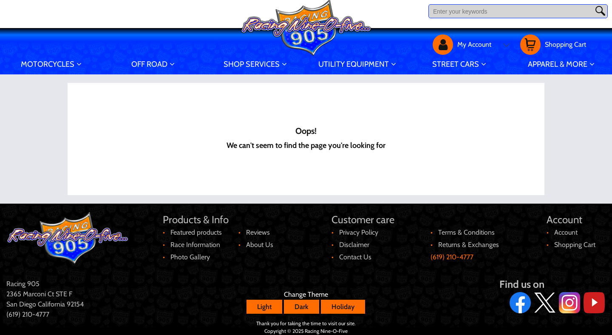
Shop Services (252, 64)
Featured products (196, 232)
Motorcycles (47, 64)
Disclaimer (354, 245)
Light (264, 307)
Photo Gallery (190, 257)
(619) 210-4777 (452, 257)
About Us (259, 245)
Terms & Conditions (466, 232)
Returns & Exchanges (468, 245)
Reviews (258, 232)
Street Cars (455, 64)
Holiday (343, 307)
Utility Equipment (353, 64)
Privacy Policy (358, 232)
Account (566, 232)
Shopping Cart (574, 245)
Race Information (195, 245)
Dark (302, 307)
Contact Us (355, 257)
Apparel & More (557, 64)
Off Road (149, 64)
